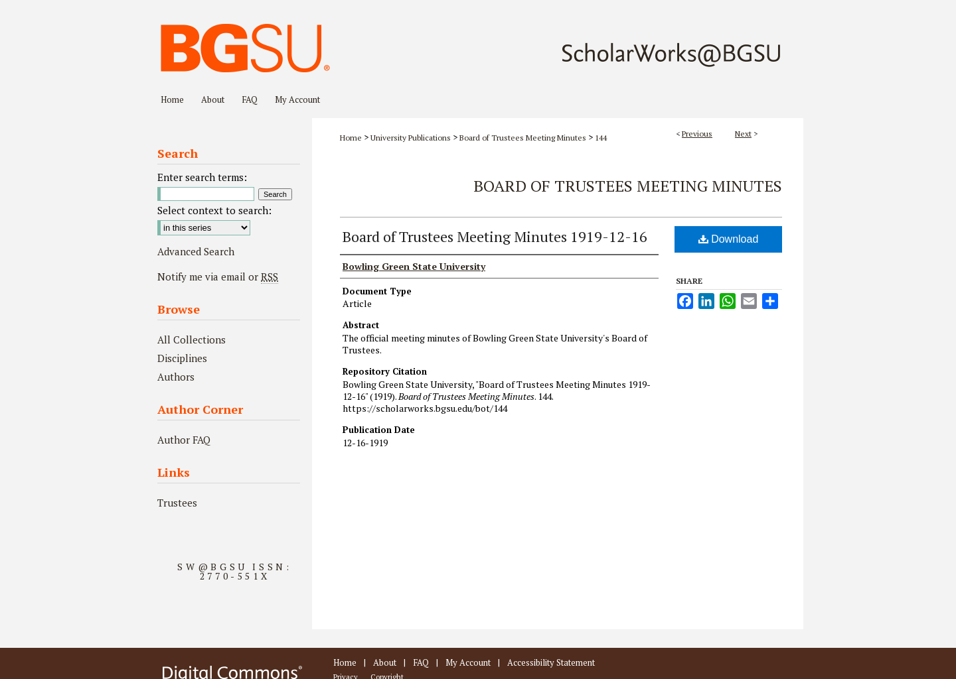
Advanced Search (195, 251)
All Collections (191, 339)
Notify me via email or (217, 276)
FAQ (421, 662)
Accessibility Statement (551, 662)
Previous (697, 134)
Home (351, 138)
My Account (468, 662)
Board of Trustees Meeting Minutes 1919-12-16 (495, 236)
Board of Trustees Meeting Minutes (522, 138)
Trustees (177, 502)
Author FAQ (183, 439)
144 (601, 138)
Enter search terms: (202, 177)
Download (728, 239)
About (384, 662)
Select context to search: (214, 210)
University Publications (410, 138)
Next (743, 134)
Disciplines (182, 358)
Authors (176, 376)
